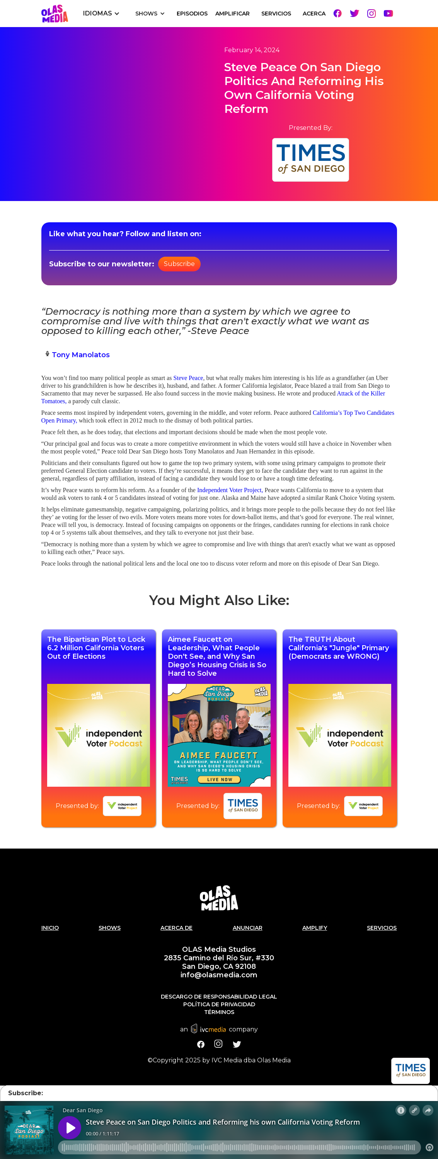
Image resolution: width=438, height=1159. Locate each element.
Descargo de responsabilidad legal (219, 996)
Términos (219, 1012)
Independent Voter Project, (230, 490)
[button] (101, 13)
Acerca (314, 13)
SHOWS (110, 927)
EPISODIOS (192, 13)
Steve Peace (188, 378)
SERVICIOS (276, 13)
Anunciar (247, 927)
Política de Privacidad (219, 1004)
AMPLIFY (314, 927)
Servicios (382, 927)
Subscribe (179, 264)
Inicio (50, 927)
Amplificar (232, 13)
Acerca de (176, 927)
